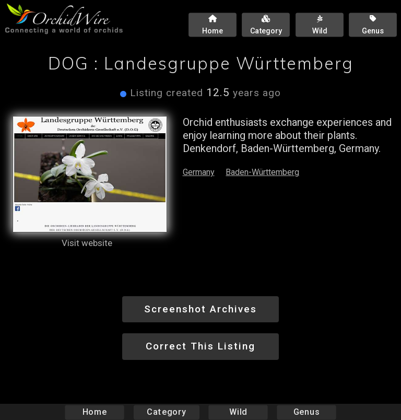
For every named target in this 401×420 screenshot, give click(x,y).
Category (166, 412)
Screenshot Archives (200, 309)
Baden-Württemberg (262, 172)
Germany (199, 172)
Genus (306, 412)
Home (94, 412)
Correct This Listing (200, 346)
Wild (238, 412)
